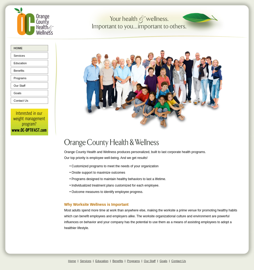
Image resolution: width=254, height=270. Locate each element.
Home (18, 48)
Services (19, 55)
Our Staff (19, 85)
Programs (20, 78)
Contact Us (21, 100)
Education (20, 63)
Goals (17, 93)
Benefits (19, 70)
